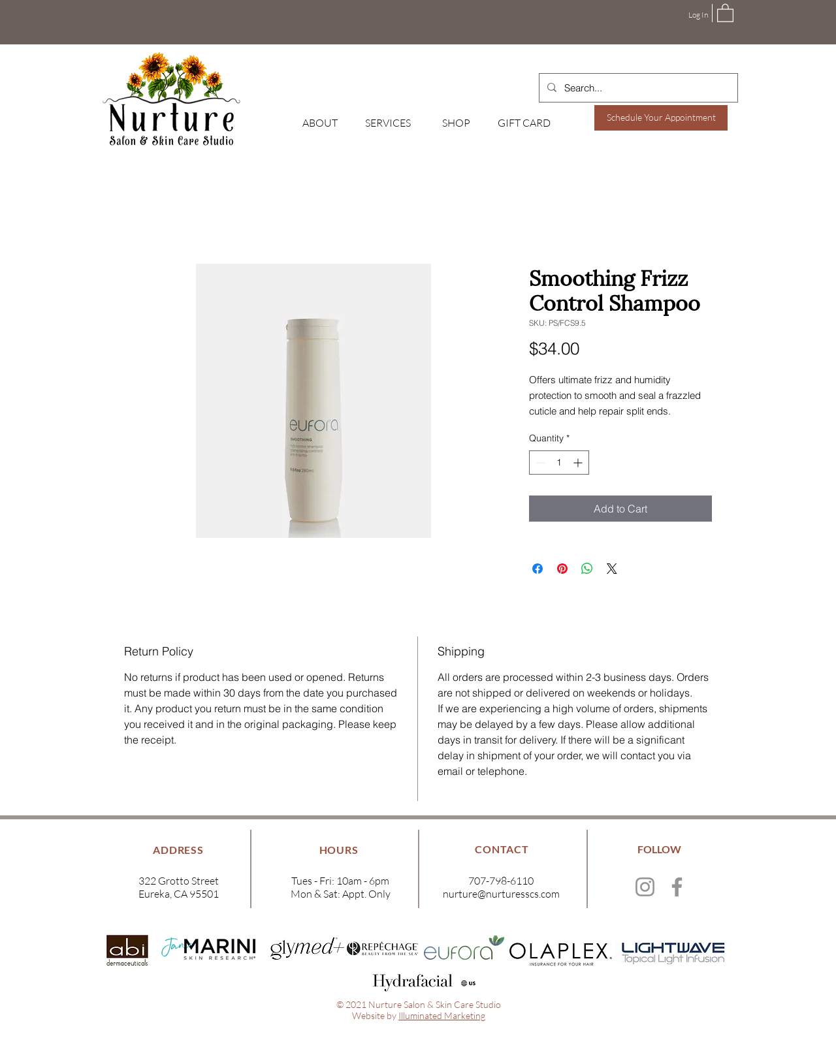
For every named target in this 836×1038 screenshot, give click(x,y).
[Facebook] (677, 887)
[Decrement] (539, 462)
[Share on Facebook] (537, 568)
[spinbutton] (559, 462)
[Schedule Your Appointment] (661, 118)
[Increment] (579, 462)
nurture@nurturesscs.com (501, 893)
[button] (725, 12)
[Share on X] (612, 568)
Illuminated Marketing (441, 1015)
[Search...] (637, 88)
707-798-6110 (501, 880)
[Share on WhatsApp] (587, 568)
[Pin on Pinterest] (562, 568)
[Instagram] (645, 887)
